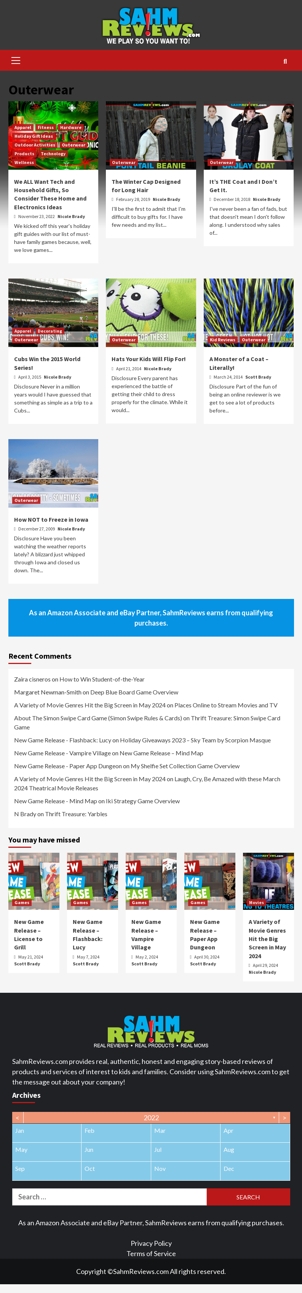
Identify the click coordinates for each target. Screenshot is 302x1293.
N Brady (25, 813)
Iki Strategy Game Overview (143, 800)
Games (21, 902)
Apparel (22, 127)
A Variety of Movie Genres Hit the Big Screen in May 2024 (90, 705)
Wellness (24, 162)
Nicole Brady (71, 216)
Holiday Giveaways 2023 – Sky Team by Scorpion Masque (195, 740)
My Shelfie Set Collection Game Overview (185, 765)
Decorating (50, 331)
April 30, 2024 (206, 957)
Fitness (46, 127)
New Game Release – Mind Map (161, 752)
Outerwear (73, 145)
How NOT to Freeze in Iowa (51, 519)
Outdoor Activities (34, 145)
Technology (53, 153)
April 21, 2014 (129, 368)
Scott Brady (258, 377)
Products (24, 153)
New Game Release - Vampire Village (62, 752)
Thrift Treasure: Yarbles (76, 813)
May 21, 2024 (30, 957)
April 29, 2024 (265, 965)
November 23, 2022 (37, 216)
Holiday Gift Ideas (33, 136)
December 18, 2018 (232, 199)
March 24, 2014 (228, 377)
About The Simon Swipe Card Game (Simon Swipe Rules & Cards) (98, 717)
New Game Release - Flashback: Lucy (62, 740)
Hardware (70, 127)
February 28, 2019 (133, 199)
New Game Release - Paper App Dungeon (68, 765)
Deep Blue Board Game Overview (134, 692)
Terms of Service (151, 1253)
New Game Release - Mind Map (55, 800)
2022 (151, 1117)
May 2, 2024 (147, 957)
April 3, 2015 (30, 377)
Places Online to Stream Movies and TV (226, 705)
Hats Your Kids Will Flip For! (149, 359)
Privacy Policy (151, 1243)
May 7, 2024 (88, 957)
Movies (256, 902)
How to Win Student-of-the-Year (102, 679)
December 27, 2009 (37, 529)
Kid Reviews (222, 339)
